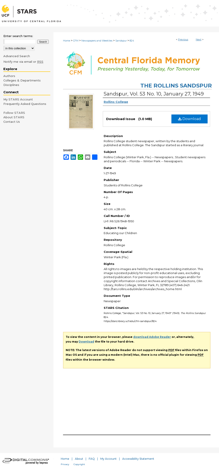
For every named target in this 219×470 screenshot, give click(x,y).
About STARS (13, 117)
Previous (183, 39)
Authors (9, 76)
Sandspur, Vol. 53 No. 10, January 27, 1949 (154, 94)
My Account (108, 458)
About (79, 458)
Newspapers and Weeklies (96, 40)
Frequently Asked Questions (24, 104)
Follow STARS (14, 112)
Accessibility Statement (138, 458)
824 (132, 40)
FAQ (92, 458)
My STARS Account (18, 99)
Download (189, 119)
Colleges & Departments (22, 80)
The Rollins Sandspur (176, 85)
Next (198, 39)
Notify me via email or (23, 61)
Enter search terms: (18, 36)
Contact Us (11, 121)
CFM (75, 40)
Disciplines (11, 85)
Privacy (65, 464)
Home (66, 40)
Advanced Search (16, 56)
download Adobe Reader (152, 337)
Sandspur (121, 40)
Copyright (79, 464)
